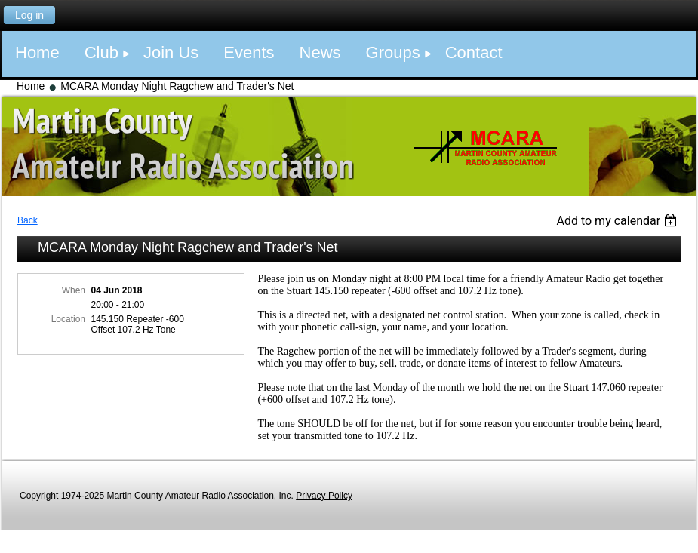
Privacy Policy (324, 495)
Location (68, 319)
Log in (29, 15)
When (73, 290)
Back (27, 220)
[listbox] (618, 220)
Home (31, 86)
